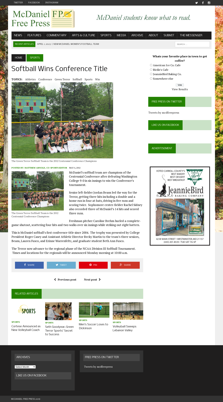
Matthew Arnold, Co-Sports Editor (45, 168)
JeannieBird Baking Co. (167, 74)
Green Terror (62, 79)
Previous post (65, 279)
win (97, 79)
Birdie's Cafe (160, 70)
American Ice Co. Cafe (166, 65)
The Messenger (190, 35)
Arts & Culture (83, 35)
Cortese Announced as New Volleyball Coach (25, 328)
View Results (180, 89)
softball (77, 79)
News (18, 35)
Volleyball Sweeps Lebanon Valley (124, 328)
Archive (137, 35)
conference (45, 79)
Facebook (34, 3)
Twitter (18, 3)
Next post (92, 279)
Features (34, 35)
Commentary (56, 35)
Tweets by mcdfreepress (163, 112)
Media (121, 35)
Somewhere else (163, 79)
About (153, 35)
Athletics (30, 79)
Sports (105, 35)
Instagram (51, 3)
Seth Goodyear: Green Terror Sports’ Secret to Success (59, 330)
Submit (168, 35)
